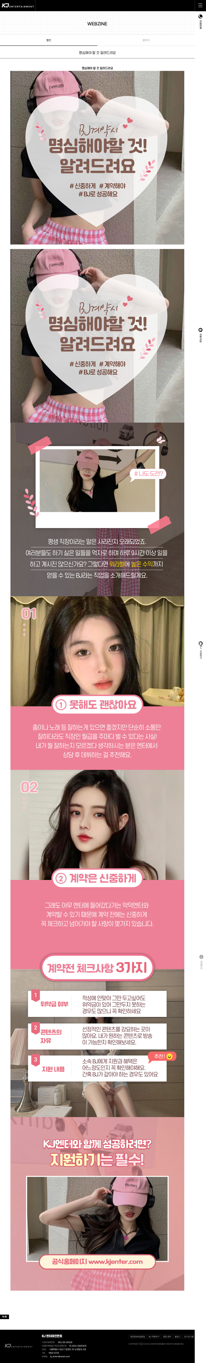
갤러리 (145, 40)
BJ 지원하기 (154, 1336)
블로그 (177, 1336)
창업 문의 (167, 1336)
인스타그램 (188, 1336)
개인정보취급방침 (137, 1336)
